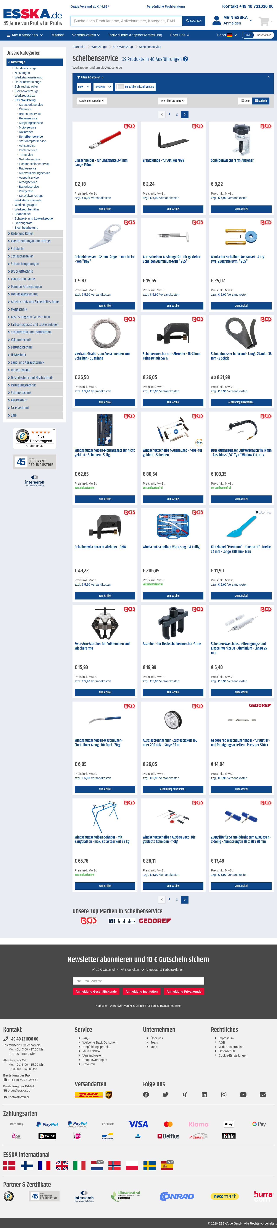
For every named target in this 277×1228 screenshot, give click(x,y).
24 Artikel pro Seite (173, 101)
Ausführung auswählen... (241, 402)
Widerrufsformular (231, 1047)
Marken (58, 35)
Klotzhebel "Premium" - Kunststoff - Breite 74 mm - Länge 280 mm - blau (241, 549)
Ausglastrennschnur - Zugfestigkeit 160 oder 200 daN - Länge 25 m (170, 743)
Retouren (88, 1064)
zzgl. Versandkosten (93, 198)
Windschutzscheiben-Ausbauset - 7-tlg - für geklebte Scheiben (172, 453)
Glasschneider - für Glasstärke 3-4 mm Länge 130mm (101, 163)
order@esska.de (16, 1090)
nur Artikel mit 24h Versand (139, 87)
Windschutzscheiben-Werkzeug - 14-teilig (171, 547)
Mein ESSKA (91, 1051)
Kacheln (261, 101)
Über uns (157, 1038)
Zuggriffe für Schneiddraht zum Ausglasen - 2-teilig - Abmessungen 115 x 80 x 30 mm (241, 839)
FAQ (85, 1038)
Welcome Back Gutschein (99, 1042)
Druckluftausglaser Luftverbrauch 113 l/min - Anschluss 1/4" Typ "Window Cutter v (241, 453)
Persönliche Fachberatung (166, 6)
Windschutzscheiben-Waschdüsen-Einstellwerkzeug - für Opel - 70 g (98, 743)
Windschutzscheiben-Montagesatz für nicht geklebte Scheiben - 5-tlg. (105, 453)
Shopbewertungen (94, 1060)
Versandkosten (92, 1055)
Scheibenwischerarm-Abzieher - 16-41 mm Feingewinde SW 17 (171, 356)
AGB (222, 1042)
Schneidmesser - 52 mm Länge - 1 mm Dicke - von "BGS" (105, 259)
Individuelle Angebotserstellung (135, 35)
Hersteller (103, 87)
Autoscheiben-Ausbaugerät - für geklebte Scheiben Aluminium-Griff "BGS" (172, 259)
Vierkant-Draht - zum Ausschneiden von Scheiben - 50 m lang (102, 356)
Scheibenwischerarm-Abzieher (232, 161)
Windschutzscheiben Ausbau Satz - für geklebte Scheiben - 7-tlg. (169, 839)
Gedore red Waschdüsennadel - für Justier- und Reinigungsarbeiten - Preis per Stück (240, 743)
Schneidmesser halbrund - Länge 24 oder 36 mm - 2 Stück (241, 356)
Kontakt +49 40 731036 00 (248, 6)
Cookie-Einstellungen (233, 1055)
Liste (245, 101)
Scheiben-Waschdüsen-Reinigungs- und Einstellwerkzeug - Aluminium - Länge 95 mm (239, 648)
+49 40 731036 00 (20, 1039)
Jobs (154, 1047)
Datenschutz (227, 1051)
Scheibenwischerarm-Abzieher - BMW (100, 547)
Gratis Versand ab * (90, 6)
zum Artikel (105, 209)
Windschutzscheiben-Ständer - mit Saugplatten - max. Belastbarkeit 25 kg (102, 839)
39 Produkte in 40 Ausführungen (155, 59)
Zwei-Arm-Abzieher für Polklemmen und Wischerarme (102, 646)
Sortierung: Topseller (92, 101)
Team (154, 1042)
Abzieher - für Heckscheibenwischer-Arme (172, 644)
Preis (84, 87)
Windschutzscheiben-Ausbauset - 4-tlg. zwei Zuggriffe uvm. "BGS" (238, 259)
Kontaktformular (16, 1097)
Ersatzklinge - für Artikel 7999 (163, 161)
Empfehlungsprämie (96, 1047)
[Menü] (53, 430)
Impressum (226, 1038)
